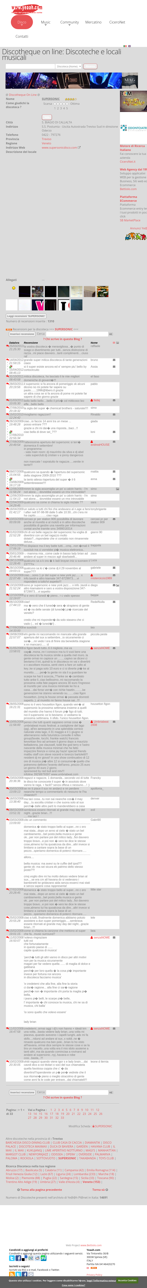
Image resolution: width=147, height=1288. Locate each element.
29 (41, 1118)
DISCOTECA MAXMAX (33, 1146)
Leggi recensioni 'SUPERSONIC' (26, 316)
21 (74, 1114)
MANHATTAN (107, 1150)
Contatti (21, 36)
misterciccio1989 (101, 577)
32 (57, 1118)
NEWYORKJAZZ (38, 1154)
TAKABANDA (87, 1158)
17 (52, 1114)
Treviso (46, 139)
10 (87, 1110)
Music (45, 22)
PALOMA (11, 1158)
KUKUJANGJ (34, 1150)
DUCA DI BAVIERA (61, 1146)
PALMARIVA (102, 1154)
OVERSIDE (85, 1154)
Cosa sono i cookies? (73, 1285)
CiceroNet (117, 22)
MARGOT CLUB (16, 1154)
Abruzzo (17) (14, 1170)
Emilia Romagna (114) (101, 1170)
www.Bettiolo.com (91, 1245)
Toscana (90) (105, 1178)
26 (101, 1114)
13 (30, 1114)
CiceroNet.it (128, 162)
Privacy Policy (94, 1274)
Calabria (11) (53, 1170)
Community (69, 22)
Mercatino (93, 22)
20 (68, 1114)
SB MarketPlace (130, 220)
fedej (95, 400)
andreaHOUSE (100, 443)
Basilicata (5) (34, 1170)
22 (79, 1114)
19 (63, 1114)
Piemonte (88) (31, 1178)
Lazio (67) (47, 1174)
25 (96, 1114)
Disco (21, 22)
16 (46, 1114)
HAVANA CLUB (100, 1146)
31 (52, 1118)
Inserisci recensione (22, 334)
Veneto (46, 143)
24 (90, 1114)
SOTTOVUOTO (45, 1158)
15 (41, 1114)
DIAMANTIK (92, 1143)
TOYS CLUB (106, 1158)
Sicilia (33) (88, 1178)
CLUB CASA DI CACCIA (67, 1143)
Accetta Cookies (127, 1280)
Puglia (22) (50, 1178)
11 (92, 1110)
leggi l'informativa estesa (101, 1280)
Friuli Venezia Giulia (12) (22, 1174)
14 (35, 1114)
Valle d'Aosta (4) (69, 1182)
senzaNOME (100, 648)
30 (46, 1118)
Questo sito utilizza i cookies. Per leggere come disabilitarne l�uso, (47, 1280)
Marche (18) (106, 1174)
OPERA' (70, 1154)
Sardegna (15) (69, 1178)
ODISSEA (57, 1154)
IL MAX (19, 1150)
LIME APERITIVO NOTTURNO (64, 1150)
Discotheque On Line (23, 95)
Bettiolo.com (128, 189)
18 (57, 1114)
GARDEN (82, 1146)
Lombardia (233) (85, 1174)
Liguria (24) (63, 1174)
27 (30, 1118)
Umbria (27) (48, 1182)
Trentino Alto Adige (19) (22, 1182)
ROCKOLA (26, 1158)
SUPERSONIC (64, 329)
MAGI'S (90, 1150)
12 (98, 1110)
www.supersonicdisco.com (59, 148)
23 (85, 1114)
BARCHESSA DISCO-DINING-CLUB (28, 1143)
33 (62, 1118)
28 (35, 1118)
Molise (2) (12, 1178)
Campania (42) (74, 1170)
